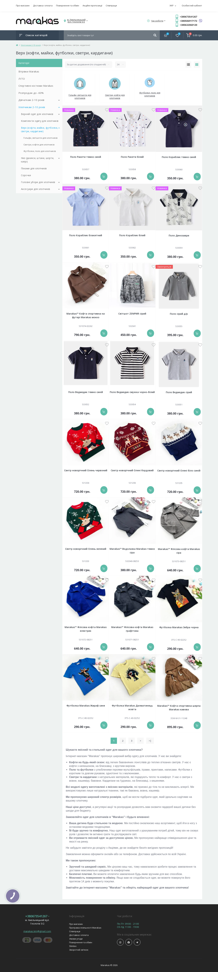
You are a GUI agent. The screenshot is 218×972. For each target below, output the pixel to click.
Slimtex (73, 946)
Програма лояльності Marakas (85, 927)
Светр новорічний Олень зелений (85, 548)
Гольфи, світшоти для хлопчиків (40, 137)
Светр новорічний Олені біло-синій (178, 470)
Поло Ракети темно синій (85, 156)
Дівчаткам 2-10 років (31, 100)
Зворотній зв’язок (78, 949)
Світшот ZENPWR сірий (132, 313)
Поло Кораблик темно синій (179, 157)
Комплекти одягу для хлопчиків (40, 120)
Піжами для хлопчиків (34, 168)
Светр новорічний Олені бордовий (132, 470)
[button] (76, 20)
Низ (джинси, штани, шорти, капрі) (37, 159)
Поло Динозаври (179, 235)
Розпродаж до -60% (31, 93)
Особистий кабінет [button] (192, 5)
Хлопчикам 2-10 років (31, 45)
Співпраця (111, 5)
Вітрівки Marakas (28, 71)
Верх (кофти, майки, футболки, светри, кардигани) (39, 129)
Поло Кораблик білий (132, 235)
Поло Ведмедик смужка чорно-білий (132, 392)
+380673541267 (188, 16)
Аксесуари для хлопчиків (35, 189)
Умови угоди (76, 938)
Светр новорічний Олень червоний (85, 470)
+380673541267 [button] (37, 916)
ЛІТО (21, 78)
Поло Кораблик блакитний (85, 235)
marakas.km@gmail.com (37, 931)
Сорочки (26, 175)
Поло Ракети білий (132, 156)
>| (150, 740)
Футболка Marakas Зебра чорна (179, 627)
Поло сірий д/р (179, 313)
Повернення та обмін (67, 5)
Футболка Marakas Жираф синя (85, 705)
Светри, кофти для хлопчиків (39, 144)
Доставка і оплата (43, 5)
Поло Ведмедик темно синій (85, 392)
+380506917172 (188, 20)
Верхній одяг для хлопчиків (37, 114)
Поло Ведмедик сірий (179, 392)
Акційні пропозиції (92, 5)
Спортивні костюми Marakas (35, 85)
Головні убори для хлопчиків (38, 182)
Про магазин (23, 5)
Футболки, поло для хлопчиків (39, 151)
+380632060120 (188, 24)
